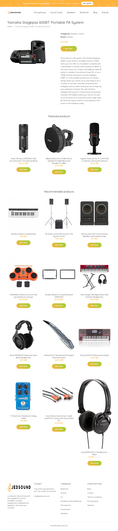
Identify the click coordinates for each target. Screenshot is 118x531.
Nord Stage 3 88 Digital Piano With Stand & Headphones (94, 297)
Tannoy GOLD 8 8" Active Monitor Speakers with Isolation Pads (94, 236)
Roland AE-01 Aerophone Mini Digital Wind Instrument (59, 358)
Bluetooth (84, 13)
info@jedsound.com (42, 498)
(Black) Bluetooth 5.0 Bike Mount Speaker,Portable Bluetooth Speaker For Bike (59, 162)
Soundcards (65, 511)
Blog (95, 13)
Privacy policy (92, 503)
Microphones (40, 13)
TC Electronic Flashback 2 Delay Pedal (23, 418)
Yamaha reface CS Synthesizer (23, 235)
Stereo (81, 35)
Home (9, 28)
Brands (105, 13)
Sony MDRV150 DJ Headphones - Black (94, 455)
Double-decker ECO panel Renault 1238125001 (59, 297)
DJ (62, 499)
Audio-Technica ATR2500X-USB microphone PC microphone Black (23, 161)
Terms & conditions (94, 499)
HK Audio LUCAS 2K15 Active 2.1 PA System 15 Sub (59, 236)
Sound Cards (56, 13)
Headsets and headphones (71, 503)
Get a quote (87, 3)
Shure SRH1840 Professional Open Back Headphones (23, 358)
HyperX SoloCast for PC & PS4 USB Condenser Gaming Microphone (94, 161)
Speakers (71, 13)
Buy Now (68, 50)
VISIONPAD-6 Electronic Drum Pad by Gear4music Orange (23, 297)
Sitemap (90, 507)
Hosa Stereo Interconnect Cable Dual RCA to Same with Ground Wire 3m (59, 419)
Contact (90, 494)
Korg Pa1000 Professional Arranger (94, 357)
